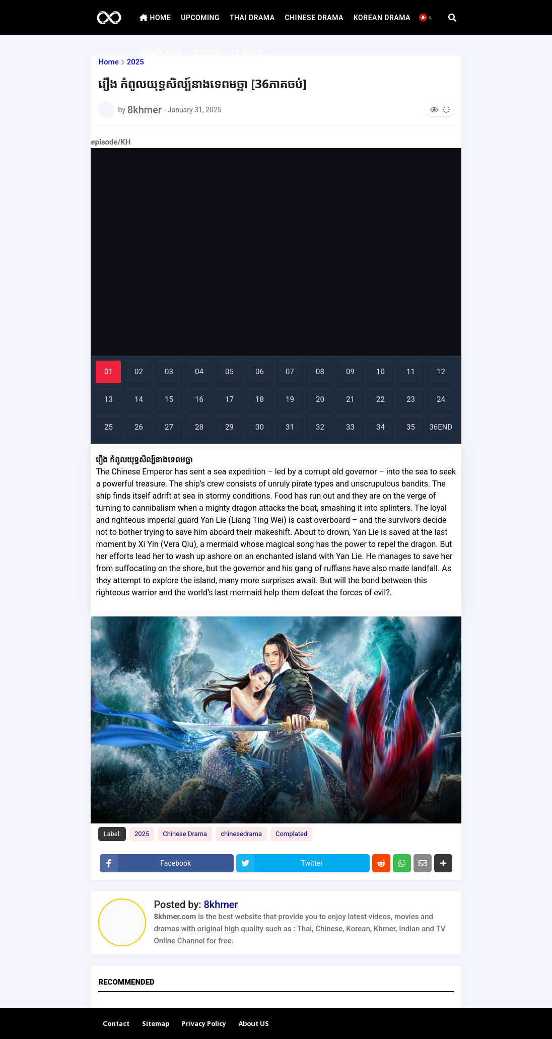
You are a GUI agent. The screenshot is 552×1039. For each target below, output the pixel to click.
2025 (141, 834)
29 (229, 427)
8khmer (220, 904)
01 (108, 371)
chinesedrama (241, 834)
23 (410, 399)
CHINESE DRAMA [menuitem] (314, 18)
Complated (291, 834)
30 (259, 427)
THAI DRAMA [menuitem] (252, 18)
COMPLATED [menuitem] (161, 53)
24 (441, 399)
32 (320, 427)
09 (350, 371)
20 (320, 399)
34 (380, 427)
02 (138, 371)
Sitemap (155, 1024)
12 (441, 371)
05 (229, 371)
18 (259, 399)
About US (254, 1024)
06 (259, 371)
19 (290, 399)
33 (350, 427)
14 (138, 399)
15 (169, 399)
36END (440, 427)
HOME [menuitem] (155, 18)
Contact (116, 1024)
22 (380, 399)
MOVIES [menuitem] (206, 53)
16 (199, 399)
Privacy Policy (204, 1024)
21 (350, 399)
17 (229, 399)
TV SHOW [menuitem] (247, 53)
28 (199, 427)
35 (410, 427)
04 (199, 371)
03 (169, 371)
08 (320, 371)
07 (290, 371)
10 (380, 371)
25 (108, 427)
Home (108, 62)
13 (108, 399)
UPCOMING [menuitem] (200, 18)
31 (290, 427)
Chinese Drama (185, 834)
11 (410, 371)
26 (138, 427)
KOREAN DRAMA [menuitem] (382, 18)
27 (169, 427)
